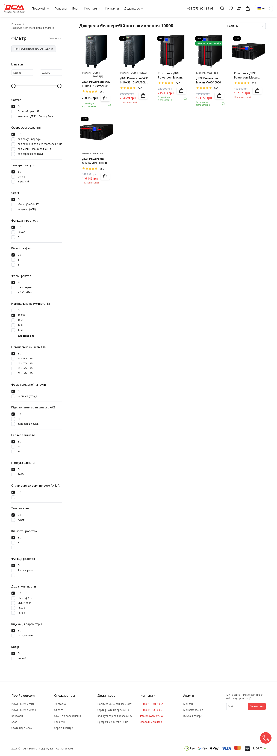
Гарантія (59, 722)
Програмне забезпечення (112, 722)
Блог (14, 722)
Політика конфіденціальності (114, 704)
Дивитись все (26, 335)
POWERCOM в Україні (24, 710)
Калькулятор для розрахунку (114, 716)
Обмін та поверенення (67, 716)
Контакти (17, 716)
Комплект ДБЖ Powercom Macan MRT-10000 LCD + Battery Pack (246, 75)
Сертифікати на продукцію (113, 710)
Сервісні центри (63, 728)
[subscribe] (236, 706)
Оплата (58, 710)
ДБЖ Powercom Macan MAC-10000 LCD (208, 80)
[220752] (51, 72)
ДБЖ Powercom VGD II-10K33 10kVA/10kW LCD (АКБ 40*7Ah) (134, 80)
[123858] (22, 72)
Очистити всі (55, 38)
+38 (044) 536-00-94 (152, 710)
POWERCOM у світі (22, 704)
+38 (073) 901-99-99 (200, 8)
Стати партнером (22, 728)
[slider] (13, 86)
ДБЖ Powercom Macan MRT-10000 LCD (94, 161)
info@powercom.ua (151, 716)
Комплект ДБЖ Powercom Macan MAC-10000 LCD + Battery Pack (170, 75)
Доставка (60, 704)
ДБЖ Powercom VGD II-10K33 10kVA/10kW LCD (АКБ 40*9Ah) (96, 84)
